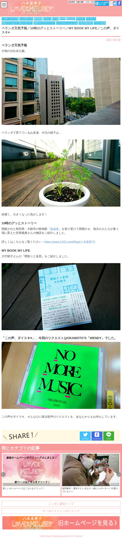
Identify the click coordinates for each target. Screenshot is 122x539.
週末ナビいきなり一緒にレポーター (17, 23)
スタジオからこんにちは (66, 23)
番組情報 (38, 19)
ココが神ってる (26, 19)
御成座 (54, 228)
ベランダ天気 (99, 23)
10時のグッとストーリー (44, 23)
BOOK (62, 19)
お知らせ (47, 19)
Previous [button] (3, 474)
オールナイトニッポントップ (61, 511)
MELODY (71, 19)
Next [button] (118, 474)
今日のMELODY (86, 23)
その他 (55, 19)
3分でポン (80, 19)
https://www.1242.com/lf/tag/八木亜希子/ (69, 241)
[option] (31, 474)
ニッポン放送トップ (61, 503)
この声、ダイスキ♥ (10, 19)
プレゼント (91, 19)
